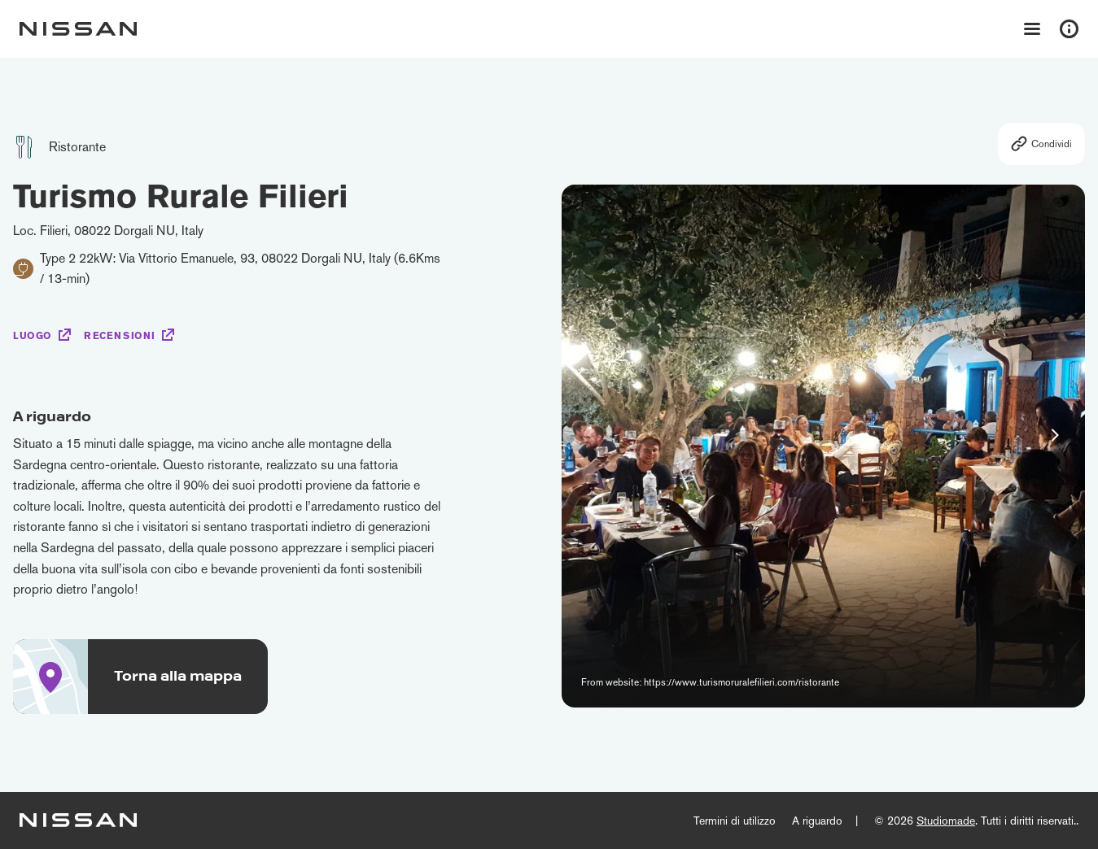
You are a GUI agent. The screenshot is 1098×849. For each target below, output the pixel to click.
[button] (1055, 435)
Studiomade (945, 820)
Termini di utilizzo (734, 820)
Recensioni (119, 336)
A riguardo (817, 820)
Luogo (32, 336)
